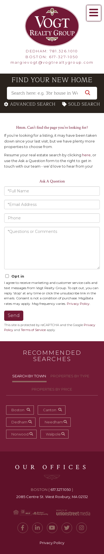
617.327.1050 (60, 489)
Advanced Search (32, 104)
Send (14, 315)
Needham (54, 422)
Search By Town (29, 376)
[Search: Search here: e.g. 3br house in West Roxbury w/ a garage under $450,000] (52, 93)
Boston (17, 410)
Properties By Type (69, 376)
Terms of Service (33, 330)
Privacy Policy (78, 304)
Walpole (53, 434)
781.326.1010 (64, 51)
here (86, 155)
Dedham (19, 422)
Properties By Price (52, 389)
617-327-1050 (63, 57)
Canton (49, 410)
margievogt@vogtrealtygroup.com (52, 62)
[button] (88, 93)
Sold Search (84, 104)
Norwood (20, 434)
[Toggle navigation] (93, 13)
